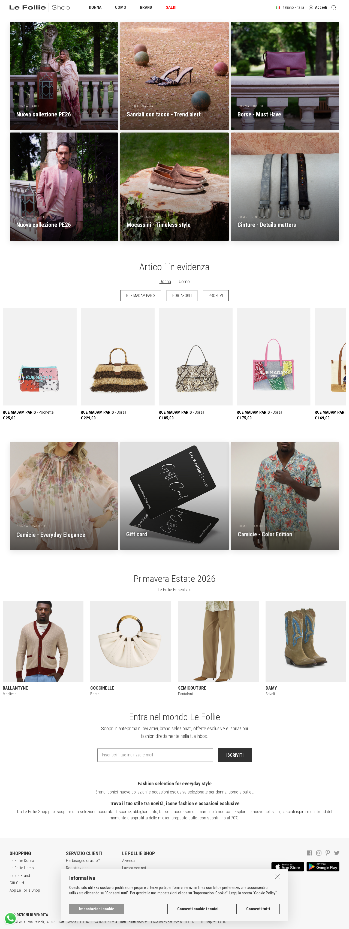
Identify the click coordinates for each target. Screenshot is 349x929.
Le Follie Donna (22, 860)
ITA (187, 922)
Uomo (184, 281)
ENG (194, 922)
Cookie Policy (264, 893)
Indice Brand (20, 875)
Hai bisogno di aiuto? (83, 860)
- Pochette (40, 364)
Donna (165, 281)
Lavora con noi (134, 867)
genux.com (175, 922)
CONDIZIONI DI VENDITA (29, 915)
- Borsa (118, 364)
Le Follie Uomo (22, 867)
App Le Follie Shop (25, 890)
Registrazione (77, 867)
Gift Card (17, 882)
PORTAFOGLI (182, 295)
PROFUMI (216, 295)
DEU (200, 922)
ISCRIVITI (234, 755)
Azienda (128, 860)
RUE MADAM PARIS (140, 295)
